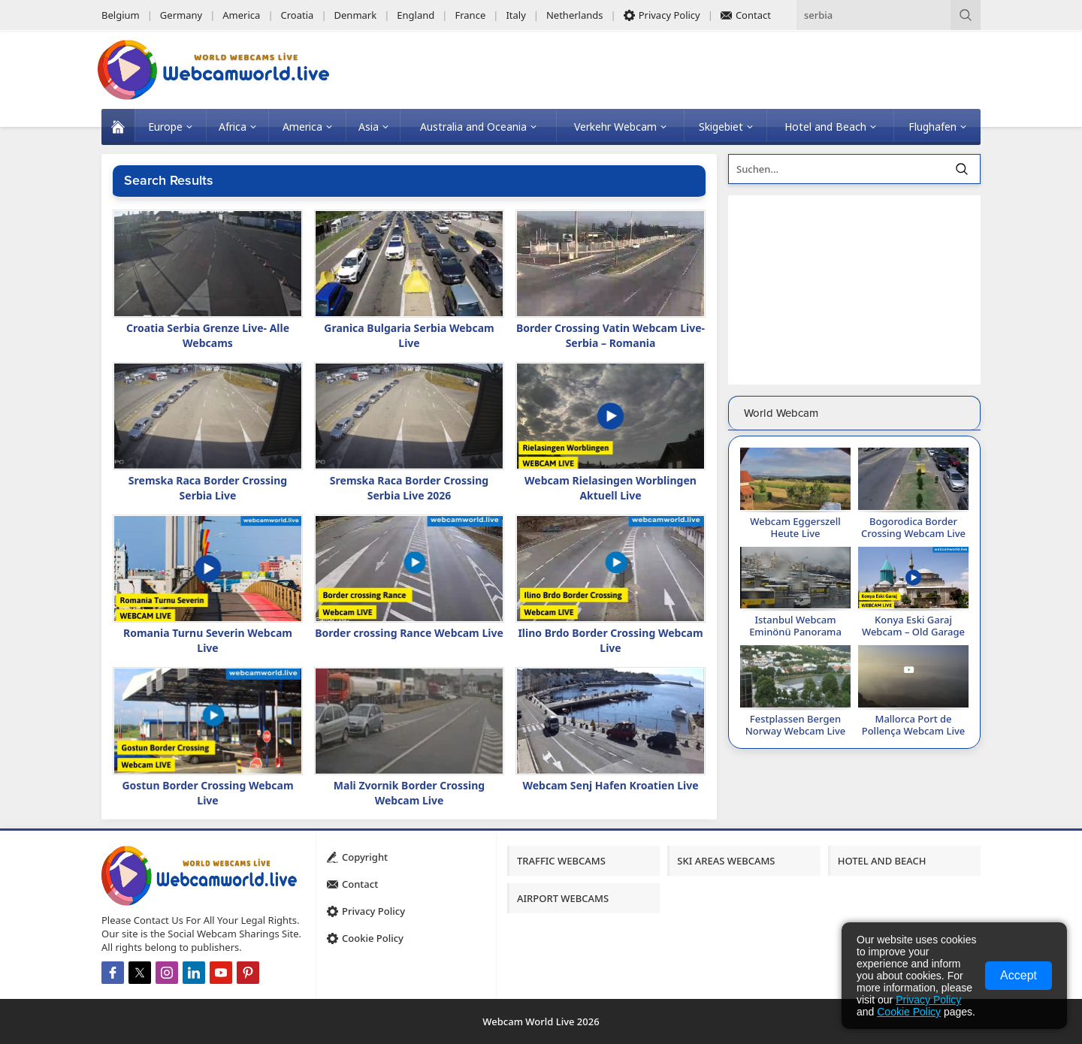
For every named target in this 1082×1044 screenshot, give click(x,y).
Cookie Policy (909, 1012)
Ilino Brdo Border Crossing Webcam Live (610, 640)
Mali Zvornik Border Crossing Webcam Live (409, 792)
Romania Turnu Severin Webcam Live (207, 640)
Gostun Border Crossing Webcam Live (207, 792)
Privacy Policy (928, 1000)
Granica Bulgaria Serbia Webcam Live (409, 335)
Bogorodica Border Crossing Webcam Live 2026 (913, 533)
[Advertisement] (854, 290)
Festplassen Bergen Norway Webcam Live (795, 725)
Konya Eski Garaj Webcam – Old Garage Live (913, 632)
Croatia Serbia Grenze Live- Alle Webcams (207, 335)
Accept (1018, 975)
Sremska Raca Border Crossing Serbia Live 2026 (409, 487)
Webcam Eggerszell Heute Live (795, 527)
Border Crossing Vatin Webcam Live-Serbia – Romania (610, 335)
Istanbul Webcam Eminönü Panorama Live (795, 632)
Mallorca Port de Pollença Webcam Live (913, 725)
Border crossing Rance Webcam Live (409, 633)
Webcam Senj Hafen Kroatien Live (610, 785)
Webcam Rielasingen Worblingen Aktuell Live (610, 487)
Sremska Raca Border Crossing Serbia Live (207, 487)
